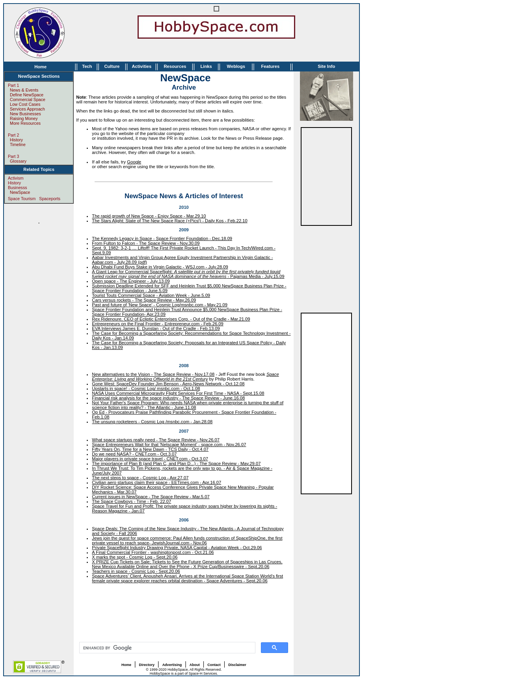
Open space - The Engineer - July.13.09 (130, 281)
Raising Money (23, 118)
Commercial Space (27, 99)
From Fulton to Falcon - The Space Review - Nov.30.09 (145, 243)
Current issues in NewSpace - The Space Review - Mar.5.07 (150, 496)
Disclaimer (237, 665)
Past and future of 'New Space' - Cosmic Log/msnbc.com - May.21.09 (159, 304)
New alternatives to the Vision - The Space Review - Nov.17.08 (153, 374)
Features (270, 66)
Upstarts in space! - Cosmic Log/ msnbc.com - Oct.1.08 (146, 388)
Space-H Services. (203, 673)
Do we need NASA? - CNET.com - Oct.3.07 (134, 454)
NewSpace (20, 192)
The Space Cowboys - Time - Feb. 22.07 (131, 501)
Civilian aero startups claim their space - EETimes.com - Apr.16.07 (156, 482)
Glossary (18, 161)
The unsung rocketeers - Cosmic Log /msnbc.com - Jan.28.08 (152, 421)
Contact (214, 665)
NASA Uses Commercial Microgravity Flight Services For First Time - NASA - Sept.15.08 (178, 393)
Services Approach (27, 109)
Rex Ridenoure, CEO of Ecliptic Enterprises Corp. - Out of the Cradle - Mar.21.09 (171, 319)
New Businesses (25, 113)
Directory (147, 665)
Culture (111, 66)
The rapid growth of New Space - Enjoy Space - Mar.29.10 (149, 216)
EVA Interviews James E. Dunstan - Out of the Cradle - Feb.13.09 (156, 328)
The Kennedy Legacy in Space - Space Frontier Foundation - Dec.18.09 (162, 238)
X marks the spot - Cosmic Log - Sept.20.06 (134, 557)
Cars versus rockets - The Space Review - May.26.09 (144, 300)
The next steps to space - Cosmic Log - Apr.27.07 (140, 477)
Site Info (326, 66)
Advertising (172, 665)
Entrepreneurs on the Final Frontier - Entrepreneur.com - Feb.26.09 (157, 323)
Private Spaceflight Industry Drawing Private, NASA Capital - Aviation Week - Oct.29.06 (177, 547)
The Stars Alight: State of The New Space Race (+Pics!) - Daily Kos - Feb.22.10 (169, 220)
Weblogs (236, 66)
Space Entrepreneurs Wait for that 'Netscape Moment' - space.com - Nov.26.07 (169, 444)
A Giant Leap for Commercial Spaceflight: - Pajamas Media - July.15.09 (188, 274)
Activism (16, 178)
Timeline (18, 144)
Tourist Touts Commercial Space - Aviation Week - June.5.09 (151, 295)
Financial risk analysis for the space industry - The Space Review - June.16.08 (168, 398)
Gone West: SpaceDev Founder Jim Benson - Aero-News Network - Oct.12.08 (168, 383)
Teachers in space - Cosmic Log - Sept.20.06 (136, 571)
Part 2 (13, 135)
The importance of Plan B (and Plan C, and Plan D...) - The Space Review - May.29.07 (176, 463)
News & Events (24, 90)
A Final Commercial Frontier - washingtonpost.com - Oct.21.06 (153, 552)
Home (40, 66)
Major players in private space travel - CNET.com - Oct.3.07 (150, 458)
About (195, 665)
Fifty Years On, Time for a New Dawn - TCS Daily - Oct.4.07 (150, 449)
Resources (175, 66)
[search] (166, 647)
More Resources (25, 123)
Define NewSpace (26, 94)
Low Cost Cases (25, 104)
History (16, 139)
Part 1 (13, 85)
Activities (141, 66)
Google (134, 161)
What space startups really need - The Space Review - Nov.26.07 (156, 439)
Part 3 (13, 156)
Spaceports (49, 198)
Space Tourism (21, 198)
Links (206, 66)
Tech (87, 66)
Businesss (17, 187)
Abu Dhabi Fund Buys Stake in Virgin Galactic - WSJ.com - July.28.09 (160, 267)
